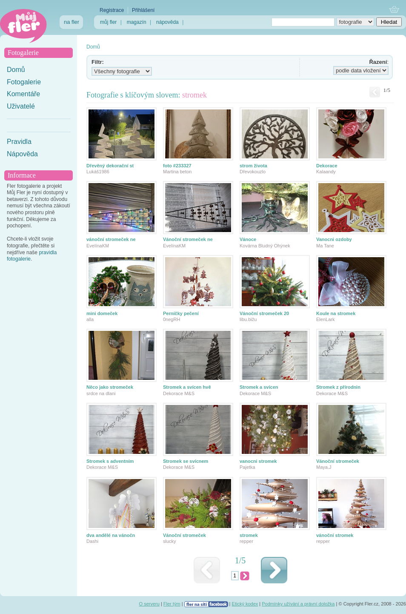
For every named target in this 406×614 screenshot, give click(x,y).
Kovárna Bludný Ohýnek (265, 245)
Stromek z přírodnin (338, 387)
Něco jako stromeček (109, 387)
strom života (253, 165)
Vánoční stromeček (337, 461)
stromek (249, 535)
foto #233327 (177, 165)
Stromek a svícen (259, 387)
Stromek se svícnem (185, 461)
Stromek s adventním (110, 461)
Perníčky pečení (181, 313)
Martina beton (177, 171)
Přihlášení (143, 10)
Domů (16, 69)
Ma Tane (325, 245)
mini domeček (101, 313)
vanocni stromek (258, 461)
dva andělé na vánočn (110, 535)
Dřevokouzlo (253, 171)
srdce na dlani (101, 393)
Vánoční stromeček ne (188, 239)
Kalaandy (326, 171)
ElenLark (325, 319)
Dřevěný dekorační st (110, 165)
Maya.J (323, 467)
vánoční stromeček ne (111, 239)
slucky (169, 541)
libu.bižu (248, 319)
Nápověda (22, 154)
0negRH (171, 319)
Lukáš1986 (97, 171)
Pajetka (247, 467)
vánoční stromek (334, 535)
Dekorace (326, 165)
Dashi (92, 541)
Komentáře (23, 94)
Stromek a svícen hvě (187, 387)
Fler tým (171, 603)
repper (246, 541)
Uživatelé (21, 106)
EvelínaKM (97, 245)
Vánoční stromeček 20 (264, 313)
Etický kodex (245, 603)
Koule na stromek (335, 313)
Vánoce (248, 239)
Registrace (112, 10)
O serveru (149, 603)
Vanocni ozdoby (334, 239)
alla (90, 319)
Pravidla (19, 141)
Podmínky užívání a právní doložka (298, 603)
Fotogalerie (24, 82)
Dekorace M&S (178, 393)
